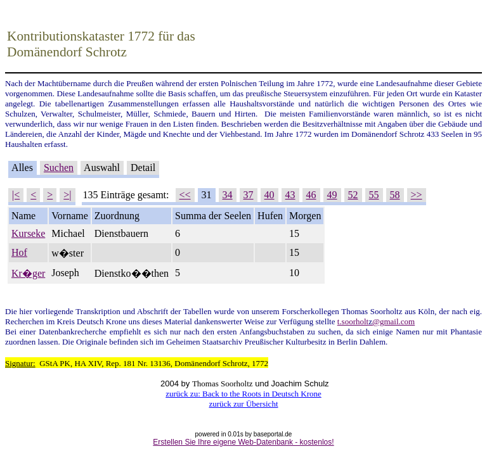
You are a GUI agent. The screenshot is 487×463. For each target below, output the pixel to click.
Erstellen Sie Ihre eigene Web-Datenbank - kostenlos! (243, 442)
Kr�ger (28, 273)
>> (416, 194)
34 (228, 194)
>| (67, 194)
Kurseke (28, 233)
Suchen (59, 167)
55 (374, 194)
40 (269, 194)
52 (353, 194)
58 (395, 194)
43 (290, 194)
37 (249, 194)
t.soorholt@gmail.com (376, 321)
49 (332, 194)
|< (16, 194)
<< (185, 194)
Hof (19, 252)
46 (311, 194)
